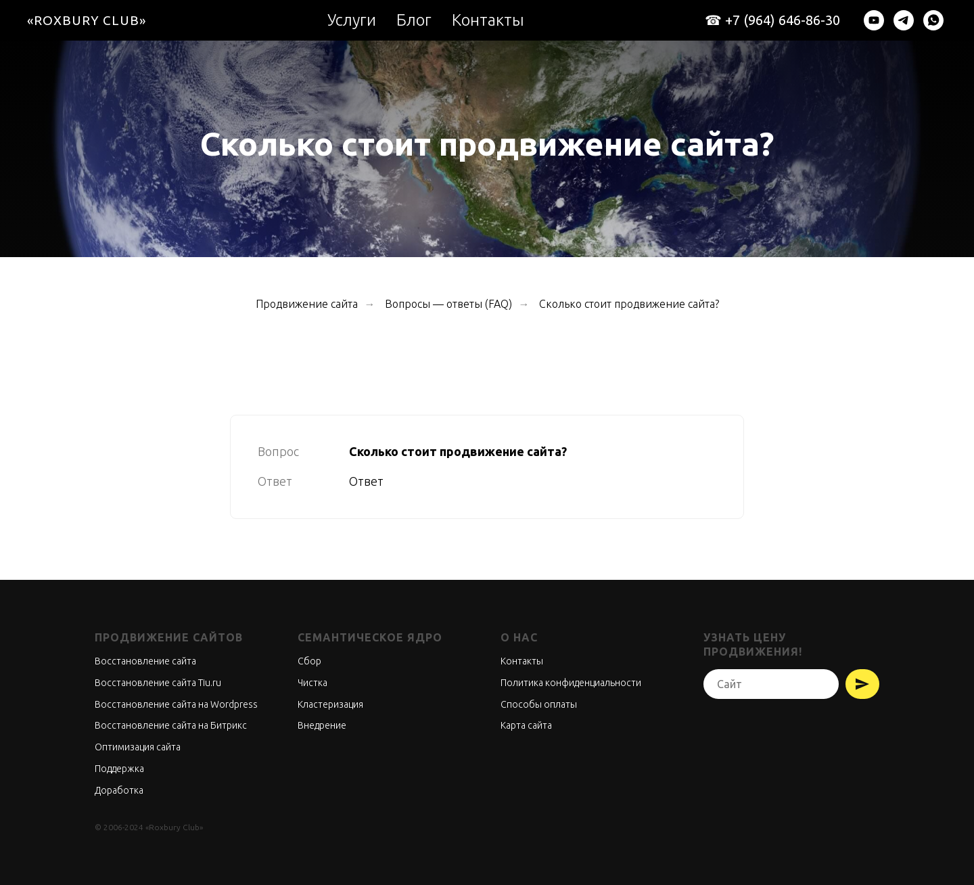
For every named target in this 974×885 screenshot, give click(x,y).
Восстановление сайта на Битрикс (171, 725)
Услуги (351, 20)
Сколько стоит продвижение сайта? (629, 304)
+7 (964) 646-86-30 (782, 20)
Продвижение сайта (307, 304)
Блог (414, 20)
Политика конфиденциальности (571, 682)
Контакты (488, 20)
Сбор (309, 661)
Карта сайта (526, 725)
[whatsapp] (933, 20)
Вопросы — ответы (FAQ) (448, 304)
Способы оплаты (539, 704)
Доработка (119, 790)
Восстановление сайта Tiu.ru (158, 682)
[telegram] (904, 20)
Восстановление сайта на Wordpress (176, 704)
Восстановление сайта (145, 661)
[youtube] (874, 20)
